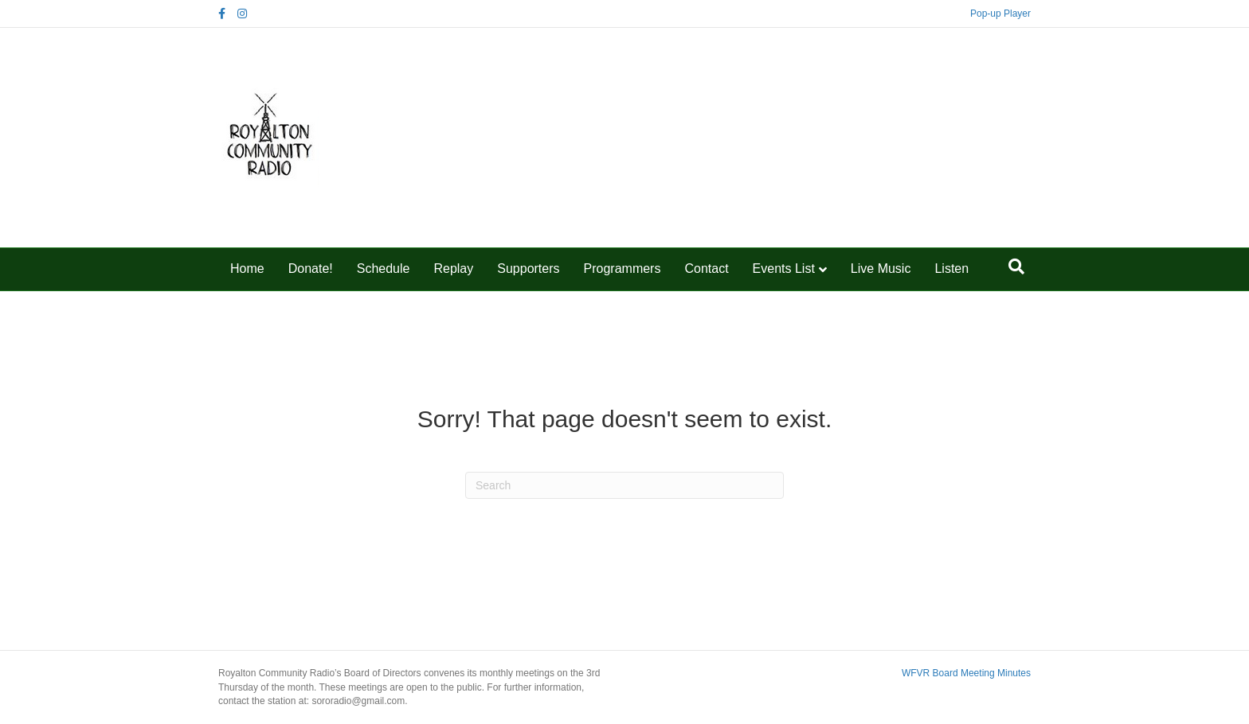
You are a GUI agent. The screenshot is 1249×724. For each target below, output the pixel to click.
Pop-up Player (1000, 13)
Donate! (310, 268)
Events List (784, 268)
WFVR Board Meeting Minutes (966, 673)
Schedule (383, 268)
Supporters (528, 268)
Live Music (881, 268)
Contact (706, 268)
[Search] (1016, 266)
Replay (453, 268)
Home (247, 268)
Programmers (622, 268)
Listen (951, 268)
